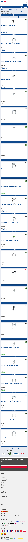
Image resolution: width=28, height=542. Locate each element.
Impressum (3, 503)
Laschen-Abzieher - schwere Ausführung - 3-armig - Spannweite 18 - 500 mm (11, 312)
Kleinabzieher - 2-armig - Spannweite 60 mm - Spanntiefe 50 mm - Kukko (10, 258)
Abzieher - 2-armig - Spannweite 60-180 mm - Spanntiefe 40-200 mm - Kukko (11, 204)
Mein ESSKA (3, 491)
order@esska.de (3, 484)
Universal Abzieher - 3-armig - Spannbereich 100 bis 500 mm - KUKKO (10, 347)
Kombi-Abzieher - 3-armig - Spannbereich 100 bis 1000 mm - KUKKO (9, 365)
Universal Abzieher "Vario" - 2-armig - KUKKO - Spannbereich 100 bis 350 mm (11, 419)
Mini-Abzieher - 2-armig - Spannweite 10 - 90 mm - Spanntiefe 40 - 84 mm (10, 43)
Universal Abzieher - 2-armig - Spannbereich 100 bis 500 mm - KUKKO (10, 150)
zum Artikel (14, 88)
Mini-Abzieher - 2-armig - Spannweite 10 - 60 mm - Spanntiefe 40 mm (10, 168)
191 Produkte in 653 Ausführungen (15, 12)
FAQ (2, 489)
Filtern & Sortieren (17, 15)
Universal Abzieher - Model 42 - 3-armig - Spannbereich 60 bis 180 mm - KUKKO (11, 97)
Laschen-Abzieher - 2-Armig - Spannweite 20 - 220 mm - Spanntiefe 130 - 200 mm (11, 329)
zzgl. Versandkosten (4, 32)
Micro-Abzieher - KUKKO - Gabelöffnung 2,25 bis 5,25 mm (8, 25)
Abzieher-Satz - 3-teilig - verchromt (5, 79)
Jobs (2, 499)
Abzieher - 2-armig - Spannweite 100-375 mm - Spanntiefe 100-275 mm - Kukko (11, 437)
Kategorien (2, 15)
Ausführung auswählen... (14, 34)
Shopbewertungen (4, 493)
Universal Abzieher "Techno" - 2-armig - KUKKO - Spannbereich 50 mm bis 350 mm (11, 383)
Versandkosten (4, 492)
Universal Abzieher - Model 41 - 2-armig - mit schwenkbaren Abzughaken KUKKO (11, 61)
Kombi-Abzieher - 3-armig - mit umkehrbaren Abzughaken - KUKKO (9, 294)
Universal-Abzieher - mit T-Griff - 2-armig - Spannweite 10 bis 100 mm (10, 115)
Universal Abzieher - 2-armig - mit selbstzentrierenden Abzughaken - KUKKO (11, 133)
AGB (2, 504)
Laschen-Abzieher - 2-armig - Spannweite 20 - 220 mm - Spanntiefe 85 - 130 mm (11, 401)
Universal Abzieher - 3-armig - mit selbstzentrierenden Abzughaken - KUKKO (11, 240)
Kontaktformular (3, 485)
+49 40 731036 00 (4, 475)
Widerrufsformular (4, 505)
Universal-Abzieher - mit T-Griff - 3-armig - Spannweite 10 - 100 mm (9, 222)
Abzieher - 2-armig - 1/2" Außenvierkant (6, 276)
